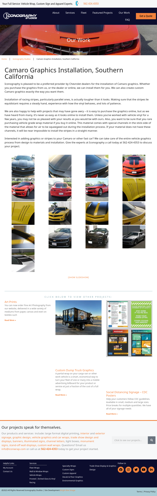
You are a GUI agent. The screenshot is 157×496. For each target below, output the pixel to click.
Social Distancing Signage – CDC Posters (126, 393)
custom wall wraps (49, 445)
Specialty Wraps (69, 466)
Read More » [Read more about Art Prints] (10, 320)
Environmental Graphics (72, 480)
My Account (8, 467)
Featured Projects (103, 12)
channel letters (55, 441)
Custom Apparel (69, 473)
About (55, 12)
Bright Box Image (67, 490)
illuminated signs (34, 441)
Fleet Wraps (34, 467)
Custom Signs (68, 469)
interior (84, 433)
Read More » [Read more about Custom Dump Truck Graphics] (61, 395)
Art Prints (11, 302)
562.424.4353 (91, 3)
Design (92, 469)
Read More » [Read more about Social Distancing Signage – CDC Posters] (112, 414)
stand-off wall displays (22, 445)
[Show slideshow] (78, 277)
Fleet (83, 12)
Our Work (124, 12)
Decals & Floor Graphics (72, 477)
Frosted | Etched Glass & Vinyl (42, 478)
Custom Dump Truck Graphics (74, 370)
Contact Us (7, 471)
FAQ (127, 19)
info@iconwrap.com (14, 449)
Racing (32, 482)
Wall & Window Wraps (38, 471)
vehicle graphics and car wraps (50, 437)
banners (18, 441)
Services (70, 12)
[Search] (151, 440)
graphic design (22, 437)
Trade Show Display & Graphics (102, 466)
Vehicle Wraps (35, 475)
